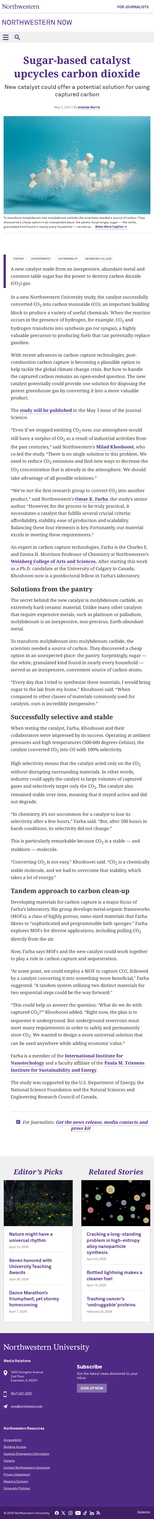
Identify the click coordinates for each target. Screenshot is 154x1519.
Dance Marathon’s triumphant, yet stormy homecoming (34, 1299)
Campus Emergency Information (26, 1453)
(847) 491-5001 (21, 1393)
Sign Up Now (91, 1388)
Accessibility (13, 1440)
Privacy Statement (17, 1474)
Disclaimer (143, 1512)
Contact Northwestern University (27, 1467)
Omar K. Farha (91, 499)
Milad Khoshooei (115, 447)
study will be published (46, 410)
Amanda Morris (89, 107)
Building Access (15, 1447)
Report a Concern (16, 1481)
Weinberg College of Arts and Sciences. (54, 561)
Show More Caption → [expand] (111, 226)
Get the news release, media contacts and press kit (102, 1125)
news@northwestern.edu (26, 1406)
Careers (9, 1460)
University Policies (17, 1488)
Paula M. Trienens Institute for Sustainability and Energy (78, 1066)
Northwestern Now (37, 23)
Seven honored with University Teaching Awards (30, 1266)
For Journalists (133, 7)
